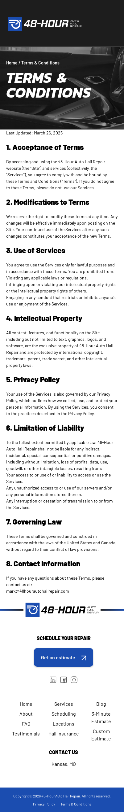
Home (26, 704)
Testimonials (26, 733)
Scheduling (64, 714)
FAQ (26, 723)
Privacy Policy (44, 804)
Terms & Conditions (75, 804)
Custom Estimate (101, 734)
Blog (101, 704)
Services (63, 704)
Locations (63, 723)
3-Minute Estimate (101, 717)
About (26, 714)
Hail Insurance (63, 733)
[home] (43, 24)
